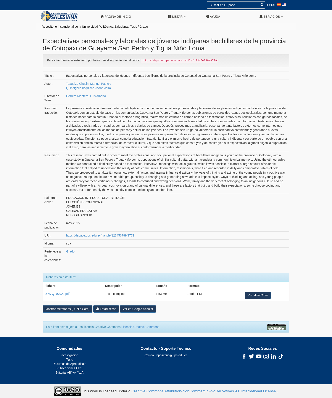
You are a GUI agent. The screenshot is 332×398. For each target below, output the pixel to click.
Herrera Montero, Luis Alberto (86, 96)
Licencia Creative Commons (140, 327)
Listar (177, 16)
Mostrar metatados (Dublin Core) (67, 309)
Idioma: (270, 4)
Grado (144, 26)
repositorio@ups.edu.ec (171, 355)
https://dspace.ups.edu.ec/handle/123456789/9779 (100, 235)
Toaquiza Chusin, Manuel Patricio (88, 83)
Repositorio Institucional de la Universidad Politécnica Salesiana (85, 26)
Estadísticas (106, 309)
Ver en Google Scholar (138, 309)
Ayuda (213, 16)
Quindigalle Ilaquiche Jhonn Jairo (88, 88)
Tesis (133, 26)
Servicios (271, 16)
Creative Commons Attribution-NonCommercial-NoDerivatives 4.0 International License (204, 391)
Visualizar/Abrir (258, 295)
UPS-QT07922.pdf (57, 294)
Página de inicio (116, 16)
